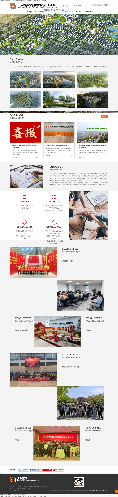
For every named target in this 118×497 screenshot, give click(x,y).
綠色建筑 (80, 66)
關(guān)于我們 (39, 12)
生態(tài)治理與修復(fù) (100, 66)
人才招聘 (79, 12)
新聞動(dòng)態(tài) (59, 12)
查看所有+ (104, 116)
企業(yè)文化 (69, 12)
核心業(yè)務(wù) (48, 12)
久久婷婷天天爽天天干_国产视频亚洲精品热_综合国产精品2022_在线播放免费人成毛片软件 (23, 0)
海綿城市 (88, 66)
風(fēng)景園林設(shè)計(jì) (54, 66)
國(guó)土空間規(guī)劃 (24, 66)
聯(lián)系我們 (88, 12)
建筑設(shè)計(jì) (39, 66)
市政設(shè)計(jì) (69, 66)
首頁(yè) (29, 12)
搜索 (106, 5)
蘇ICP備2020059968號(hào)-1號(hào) (99, 490)
